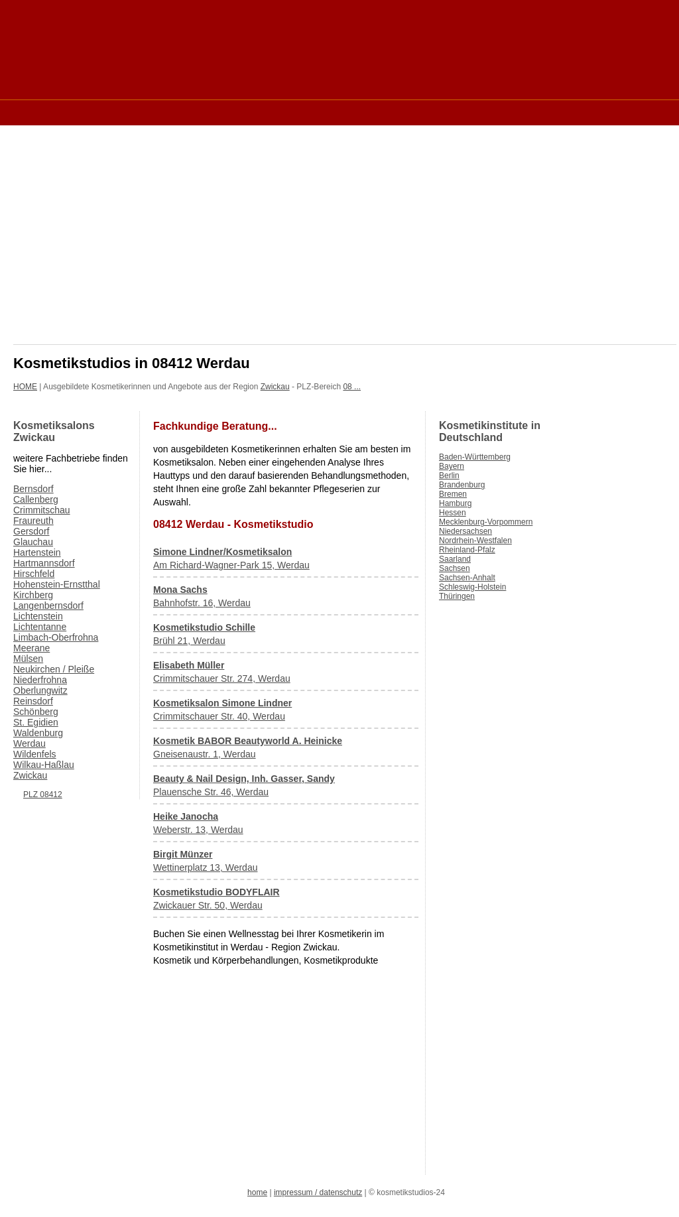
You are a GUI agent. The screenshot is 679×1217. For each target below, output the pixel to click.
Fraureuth (33, 520)
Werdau (29, 743)
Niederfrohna (40, 679)
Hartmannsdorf (44, 563)
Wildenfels (34, 754)
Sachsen (454, 568)
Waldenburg (38, 733)
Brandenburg (462, 484)
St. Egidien (35, 722)
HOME (25, 386)
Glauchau (33, 542)
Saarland (455, 559)
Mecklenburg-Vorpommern (485, 522)
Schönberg (35, 711)
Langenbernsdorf (48, 605)
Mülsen (28, 658)
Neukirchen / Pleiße (53, 669)
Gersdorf (31, 531)
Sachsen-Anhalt (467, 577)
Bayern (451, 466)
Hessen (452, 512)
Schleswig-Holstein (472, 587)
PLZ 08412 (42, 794)
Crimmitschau (41, 510)
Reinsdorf (33, 701)
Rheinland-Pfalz (467, 549)
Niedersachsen (465, 531)
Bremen (453, 494)
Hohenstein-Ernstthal (56, 584)
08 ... (352, 386)
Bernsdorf (33, 488)
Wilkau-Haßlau (43, 764)
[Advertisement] (254, 112)
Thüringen (457, 596)
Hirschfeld (33, 573)
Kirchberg (33, 595)
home (257, 1192)
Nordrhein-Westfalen (475, 540)
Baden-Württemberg (475, 457)
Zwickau (275, 386)
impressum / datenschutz (318, 1192)
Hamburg (455, 503)
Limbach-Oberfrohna (55, 637)
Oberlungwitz (40, 690)
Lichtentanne (39, 626)
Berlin (449, 475)
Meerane (31, 648)
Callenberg (35, 499)
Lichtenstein (38, 616)
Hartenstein (37, 552)
